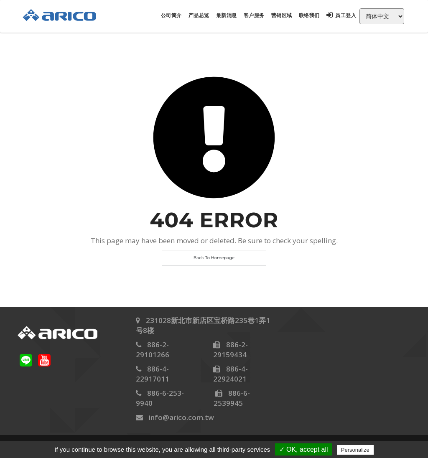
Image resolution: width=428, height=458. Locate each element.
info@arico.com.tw (181, 417)
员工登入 (341, 15)
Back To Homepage (214, 257)
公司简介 (171, 15)
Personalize (355, 450)
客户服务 (254, 15)
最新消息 (226, 15)
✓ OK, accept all (303, 449)
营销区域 (281, 15)
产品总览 (199, 15)
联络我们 (309, 15)
